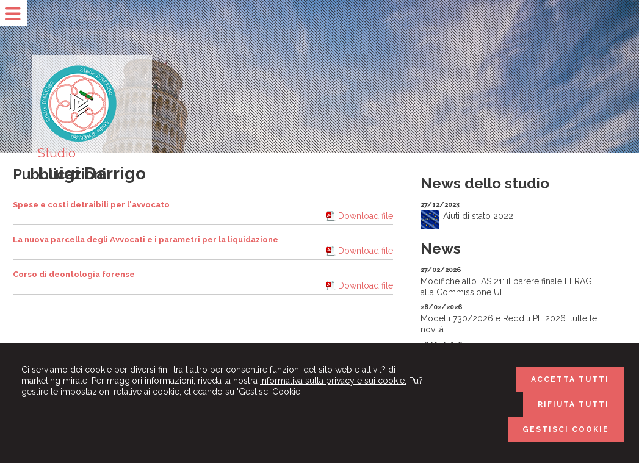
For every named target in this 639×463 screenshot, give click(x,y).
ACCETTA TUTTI (570, 379)
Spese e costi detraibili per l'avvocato (91, 204)
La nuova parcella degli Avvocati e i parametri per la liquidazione (145, 239)
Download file (365, 216)
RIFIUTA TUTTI (573, 404)
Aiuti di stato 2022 (478, 216)
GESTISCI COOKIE (565, 429)
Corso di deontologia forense (74, 274)
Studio (57, 153)
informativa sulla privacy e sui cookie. (333, 381)
